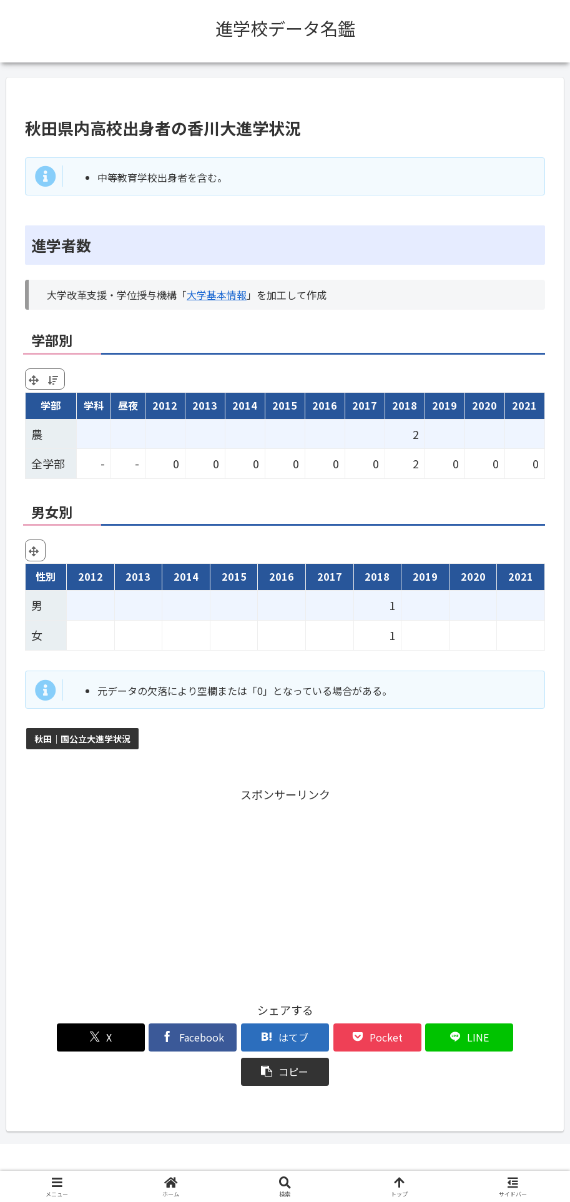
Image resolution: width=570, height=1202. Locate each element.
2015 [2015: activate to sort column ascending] (284, 405)
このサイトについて (202, 1163)
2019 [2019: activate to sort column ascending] (444, 405)
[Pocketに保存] (328, 1037)
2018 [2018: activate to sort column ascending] (404, 405)
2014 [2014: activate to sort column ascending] (244, 405)
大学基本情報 (217, 294)
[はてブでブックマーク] (241, 1037)
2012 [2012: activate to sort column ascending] (164, 405)
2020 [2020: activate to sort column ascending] (484, 405)
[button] (503, 1037)
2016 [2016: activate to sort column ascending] (324, 405)
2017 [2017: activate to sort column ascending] (364, 405)
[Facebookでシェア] (153, 1037)
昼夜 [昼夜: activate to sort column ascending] (128, 405)
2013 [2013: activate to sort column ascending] (204, 405)
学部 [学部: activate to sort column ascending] (51, 405)
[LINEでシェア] (416, 1037)
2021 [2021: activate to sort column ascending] (524, 405)
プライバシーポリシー (298, 1163)
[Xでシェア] (66, 1037)
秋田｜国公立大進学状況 (82, 738)
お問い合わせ (381, 1163)
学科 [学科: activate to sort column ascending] (94, 405)
